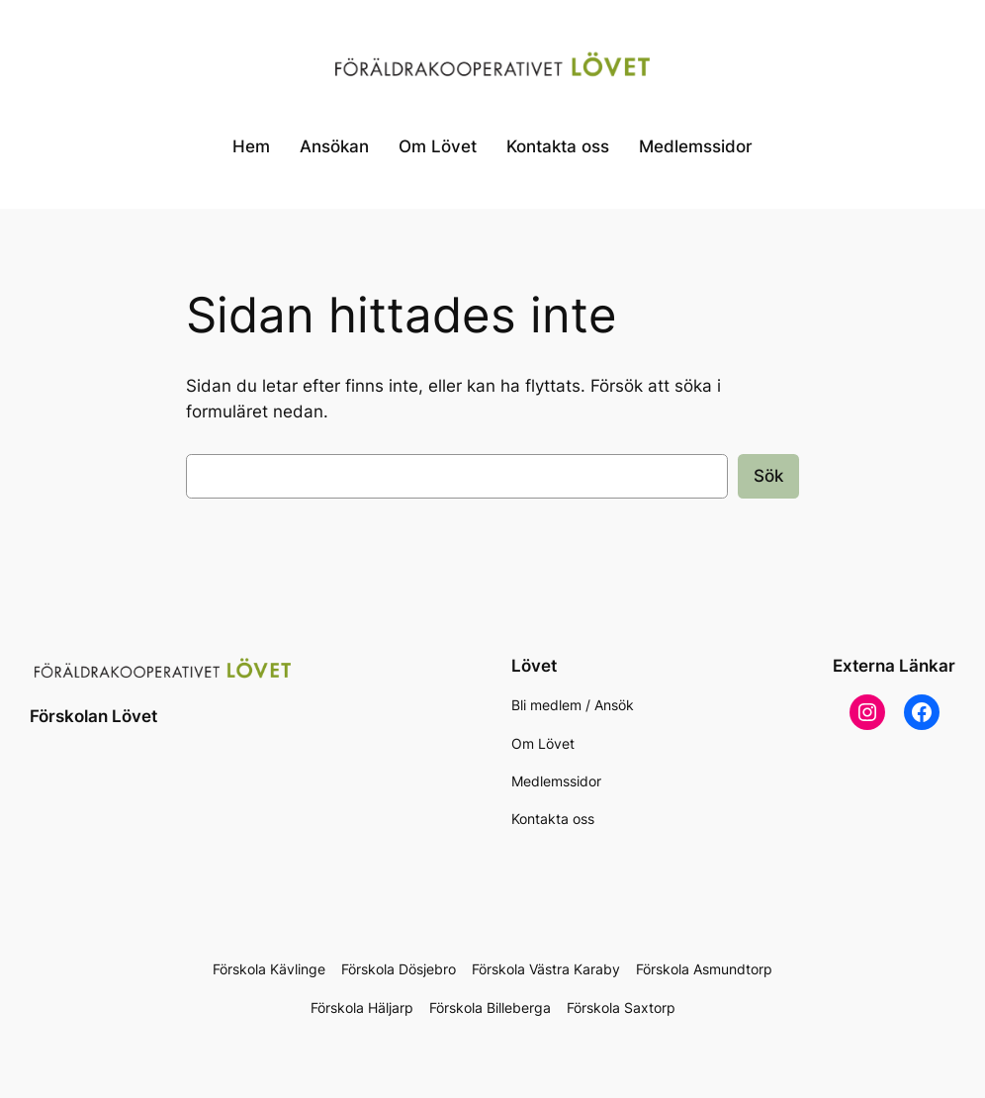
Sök (768, 476)
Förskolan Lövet (93, 716)
